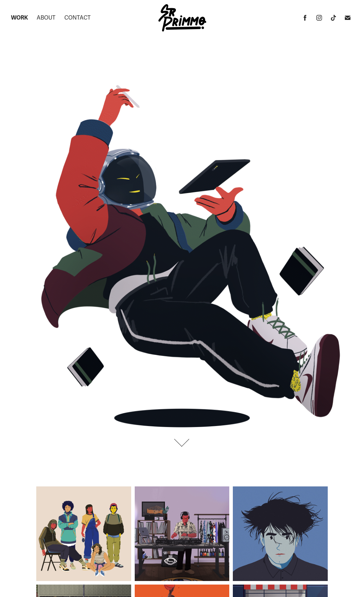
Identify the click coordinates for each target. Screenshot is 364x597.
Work (19, 17)
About (46, 17)
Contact (77, 17)
